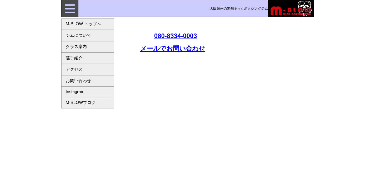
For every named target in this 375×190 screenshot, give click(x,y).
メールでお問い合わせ (172, 48)
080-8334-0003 (175, 35)
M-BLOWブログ (81, 102)
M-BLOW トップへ (83, 24)
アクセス (74, 69)
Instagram (75, 91)
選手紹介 (74, 58)
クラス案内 (76, 46)
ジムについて (78, 35)
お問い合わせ (78, 80)
